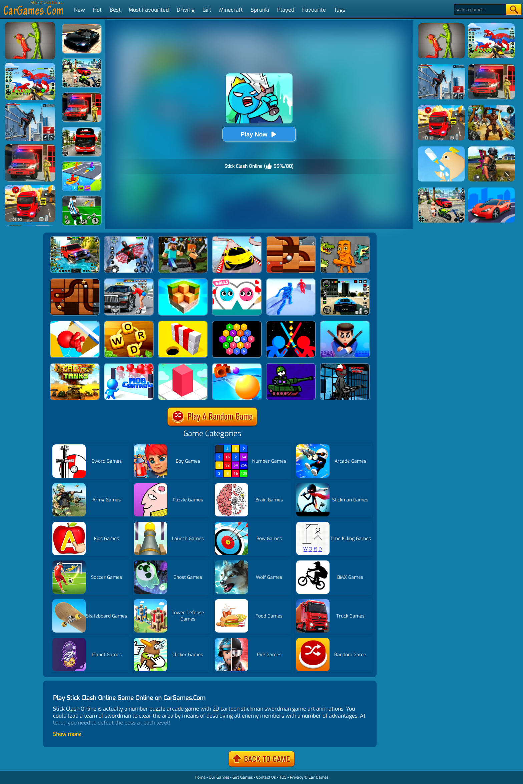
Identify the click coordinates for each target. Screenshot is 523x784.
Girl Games (242, 777)
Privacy (296, 777)
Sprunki (260, 9)
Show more (67, 734)
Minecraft (231, 9)
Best (115, 9)
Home (200, 777)
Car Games (319, 777)
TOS (283, 777)
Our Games (219, 777)
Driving (185, 9)
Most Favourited (149, 9)
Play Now (258, 134)
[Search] (480, 9)
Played (285, 9)
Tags (339, 9)
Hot (97, 9)
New (79, 9)
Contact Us (266, 777)
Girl (206, 9)
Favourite (314, 9)
